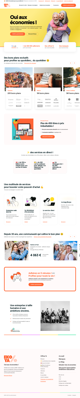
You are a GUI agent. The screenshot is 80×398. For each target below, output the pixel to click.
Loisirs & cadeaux (70, 90)
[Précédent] (70, 63)
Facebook (69, 395)
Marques (42, 359)
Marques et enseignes (33, 5)
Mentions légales (63, 381)
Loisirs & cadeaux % (68, 1)
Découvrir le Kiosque (47, 136)
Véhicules (43, 370)
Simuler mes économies (45, 5)
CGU (60, 377)
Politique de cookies (63, 385)
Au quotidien (43, 375)
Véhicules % (47, 1)
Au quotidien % (59, 1)
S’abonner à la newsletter (47, 379)
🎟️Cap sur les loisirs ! (45, 363)
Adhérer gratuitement (68, 5)
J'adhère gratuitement (17, 34)
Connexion (56, 5)
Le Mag (61, 362)
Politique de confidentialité (65, 383)
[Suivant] (74, 63)
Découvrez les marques (30, 63)
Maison (39, 90)
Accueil (61, 356)
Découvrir (8, 221)
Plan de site (61, 375)
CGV (60, 379)
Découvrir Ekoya (32, 34)
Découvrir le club (23, 5)
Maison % (53, 1)
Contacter (45, 221)
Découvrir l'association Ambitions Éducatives (67, 368)
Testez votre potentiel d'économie (42, 236)
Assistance (43, 381)
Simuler (26, 221)
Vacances (10, 90)
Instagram (74, 395)
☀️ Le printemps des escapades (48, 361)
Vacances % (41, 1)
